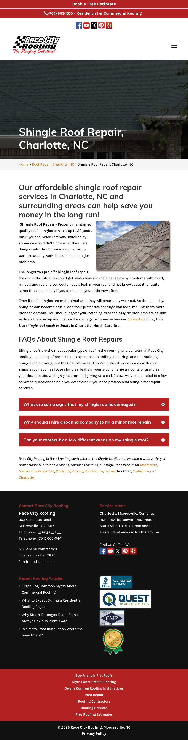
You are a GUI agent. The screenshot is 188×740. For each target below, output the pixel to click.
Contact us (136, 319)
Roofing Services (94, 708)
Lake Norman (44, 471)
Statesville (141, 471)
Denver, (110, 471)
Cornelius (63, 471)
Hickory (77, 471)
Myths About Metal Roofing (94, 682)
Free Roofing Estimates (94, 714)
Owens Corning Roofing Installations (94, 688)
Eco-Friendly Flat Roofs (94, 675)
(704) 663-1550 (60, 13)
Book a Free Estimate (94, 4)
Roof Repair (94, 695)
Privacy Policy (94, 733)
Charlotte (26, 477)
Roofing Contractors (94, 701)
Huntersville (93, 471)
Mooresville (148, 465)
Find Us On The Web (116, 544)
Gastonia (26, 471)
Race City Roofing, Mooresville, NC (101, 727)
